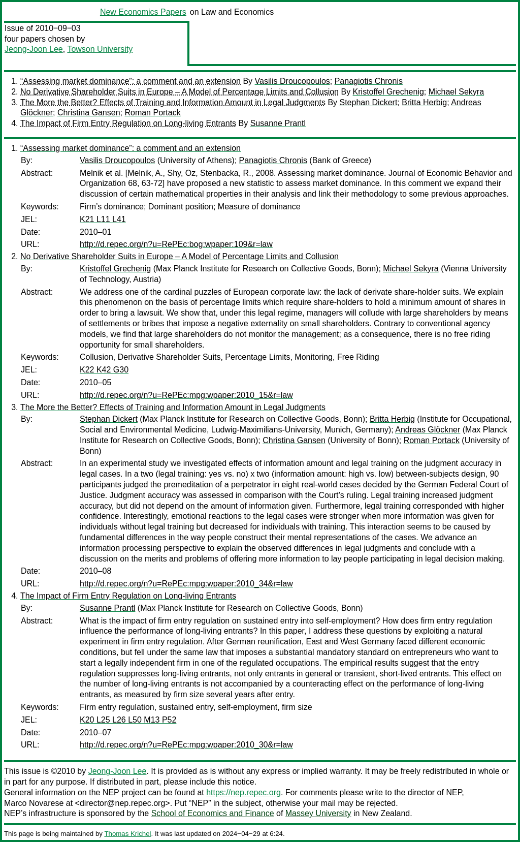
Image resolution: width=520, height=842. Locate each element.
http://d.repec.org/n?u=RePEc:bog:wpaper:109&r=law (176, 244)
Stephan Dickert (369, 102)
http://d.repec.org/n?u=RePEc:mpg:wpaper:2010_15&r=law (186, 395)
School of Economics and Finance (212, 813)
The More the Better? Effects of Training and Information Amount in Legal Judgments (173, 102)
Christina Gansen (88, 112)
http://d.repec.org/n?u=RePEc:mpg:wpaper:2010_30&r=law (186, 744)
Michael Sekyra (456, 91)
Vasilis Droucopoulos (292, 81)
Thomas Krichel (127, 833)
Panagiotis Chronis (369, 81)
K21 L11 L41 (103, 219)
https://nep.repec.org (243, 792)
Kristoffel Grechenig (388, 91)
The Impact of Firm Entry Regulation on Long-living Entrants (128, 123)
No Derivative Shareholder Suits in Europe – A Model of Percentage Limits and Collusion (179, 91)
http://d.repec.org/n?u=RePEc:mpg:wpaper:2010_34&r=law (186, 583)
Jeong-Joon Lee (34, 49)
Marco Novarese (33, 803)
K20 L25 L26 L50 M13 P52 (128, 719)
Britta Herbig (424, 102)
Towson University (100, 49)
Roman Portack (152, 112)
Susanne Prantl (278, 123)
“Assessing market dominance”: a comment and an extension (130, 81)
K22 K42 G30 (104, 369)
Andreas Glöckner (427, 429)
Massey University (318, 813)
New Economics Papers (143, 12)
